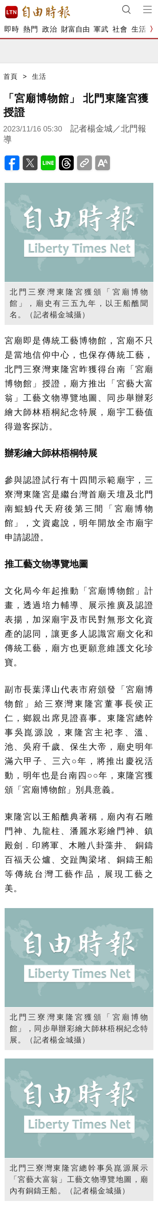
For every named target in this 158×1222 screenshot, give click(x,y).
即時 (11, 29)
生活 (138, 29)
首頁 (10, 76)
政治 (49, 29)
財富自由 (75, 29)
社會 (119, 29)
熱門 (30, 29)
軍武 (101, 29)
